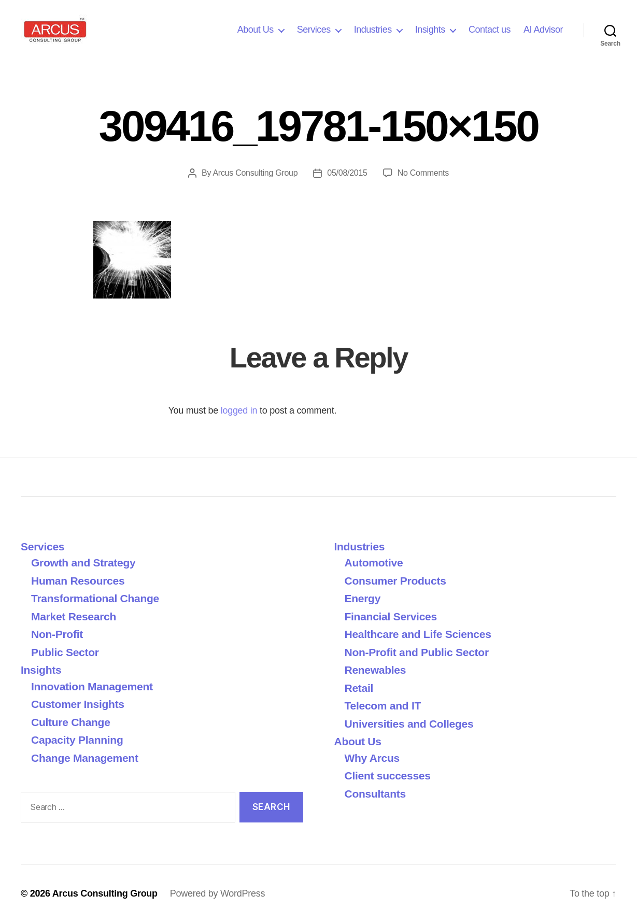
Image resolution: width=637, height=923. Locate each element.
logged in (239, 410)
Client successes (388, 776)
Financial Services (391, 616)
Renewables (375, 670)
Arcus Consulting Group (255, 172)
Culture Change (70, 722)
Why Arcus (372, 758)
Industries (373, 29)
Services (314, 29)
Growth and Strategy (83, 563)
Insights (430, 29)
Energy (363, 598)
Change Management (84, 758)
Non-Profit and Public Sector (417, 652)
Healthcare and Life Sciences (418, 634)
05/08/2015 (347, 172)
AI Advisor (543, 29)
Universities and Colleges (409, 724)
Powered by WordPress (217, 893)
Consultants (375, 794)
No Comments (423, 172)
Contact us (490, 29)
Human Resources (77, 581)
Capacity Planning (77, 740)
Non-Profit (57, 634)
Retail (359, 688)
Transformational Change (95, 598)
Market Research (73, 616)
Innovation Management (92, 686)
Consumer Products (395, 581)
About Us (255, 29)
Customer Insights (80, 704)
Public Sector (65, 652)
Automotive (374, 563)
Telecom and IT (383, 706)
